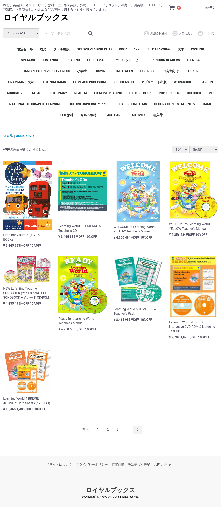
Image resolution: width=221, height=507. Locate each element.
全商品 (8, 136)
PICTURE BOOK (140, 93)
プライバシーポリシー (92, 464)
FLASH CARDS (114, 115)
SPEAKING (28, 60)
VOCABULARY (129, 49)
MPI (211, 93)
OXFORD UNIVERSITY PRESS (89, 104)
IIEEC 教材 (65, 115)
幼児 (43, 49)
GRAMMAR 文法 (21, 82)
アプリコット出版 (154, 82)
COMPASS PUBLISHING (90, 82)
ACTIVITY (139, 115)
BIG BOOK (194, 93)
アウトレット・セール (128, 60)
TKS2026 (100, 71)
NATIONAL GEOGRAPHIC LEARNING (35, 104)
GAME (207, 104)
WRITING (197, 49)
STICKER (192, 71)
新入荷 (158, 115)
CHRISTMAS (96, 60)
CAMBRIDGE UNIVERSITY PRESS (46, 71)
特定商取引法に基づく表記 (131, 464)
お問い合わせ (163, 464)
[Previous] (85, 430)
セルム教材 (88, 115)
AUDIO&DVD (16, 93)
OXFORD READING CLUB (94, 49)
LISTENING (51, 60)
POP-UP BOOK (169, 93)
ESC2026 (193, 60)
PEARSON (205, 82)
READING (73, 60)
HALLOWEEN (123, 71)
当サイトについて (59, 464)
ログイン (207, 33)
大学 (181, 49)
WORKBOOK (182, 82)
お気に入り (182, 33)
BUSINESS (147, 71)
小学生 (82, 71)
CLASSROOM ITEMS (132, 104)
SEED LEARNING (158, 49)
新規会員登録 (155, 33)
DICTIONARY (58, 93)
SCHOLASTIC (124, 82)
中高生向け (171, 71)
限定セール (25, 49)
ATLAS (36, 93)
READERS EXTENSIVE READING (98, 93)
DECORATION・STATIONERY (175, 104)
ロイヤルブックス (36, 17)
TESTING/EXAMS (53, 82)
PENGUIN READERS (166, 60)
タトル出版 (61, 49)
